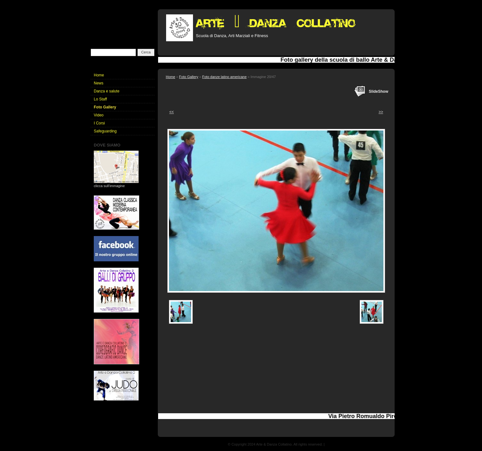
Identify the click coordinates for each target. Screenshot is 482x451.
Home (170, 77)
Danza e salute (106, 91)
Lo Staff (100, 99)
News (98, 83)
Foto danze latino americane (224, 77)
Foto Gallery (188, 77)
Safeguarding (105, 131)
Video (98, 115)
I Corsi (99, 123)
